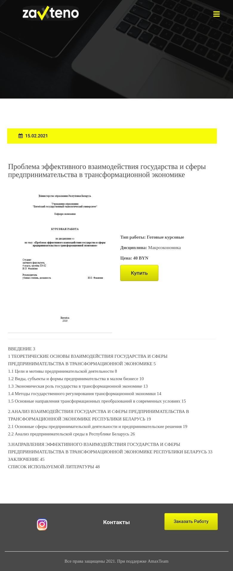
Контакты (116, 522)
